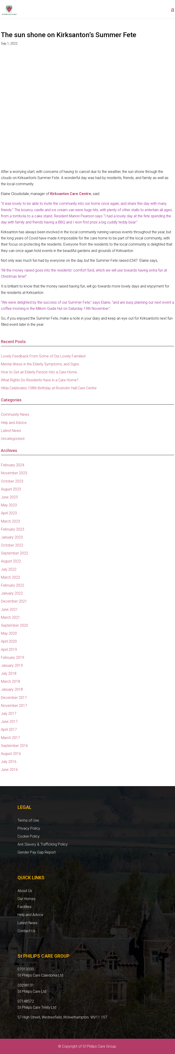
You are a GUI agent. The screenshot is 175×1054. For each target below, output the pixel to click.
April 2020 (9, 641)
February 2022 (12, 585)
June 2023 (9, 497)
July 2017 (8, 713)
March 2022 (10, 577)
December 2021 (14, 601)
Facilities (24, 907)
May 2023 (9, 505)
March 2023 (10, 521)
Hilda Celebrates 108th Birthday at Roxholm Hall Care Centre (49, 388)
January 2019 (12, 665)
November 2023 (14, 473)
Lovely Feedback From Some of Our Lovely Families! (43, 356)
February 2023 (12, 529)
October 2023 (12, 481)
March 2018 (10, 681)
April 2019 (9, 649)
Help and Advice (14, 423)
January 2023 (12, 537)
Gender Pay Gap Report (37, 852)
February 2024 (12, 465)
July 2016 (8, 761)
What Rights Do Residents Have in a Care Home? (39, 380)
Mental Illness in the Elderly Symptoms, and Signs (40, 364)
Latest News (11, 430)
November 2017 (14, 705)
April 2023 (9, 513)
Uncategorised (12, 438)
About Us (25, 891)
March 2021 (10, 617)
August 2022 (11, 561)
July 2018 (8, 673)
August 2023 (11, 489)
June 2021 (9, 609)
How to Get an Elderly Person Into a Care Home (39, 372)
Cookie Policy (29, 836)
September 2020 (14, 625)
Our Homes (27, 899)
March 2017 (10, 738)
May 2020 (9, 633)
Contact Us (26, 931)
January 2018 (12, 689)
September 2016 (14, 746)
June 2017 (9, 721)
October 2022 (12, 545)
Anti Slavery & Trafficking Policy (43, 844)
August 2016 (11, 753)
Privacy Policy (29, 828)
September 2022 (14, 553)
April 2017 (9, 729)
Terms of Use (28, 820)
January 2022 (12, 593)
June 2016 (9, 769)
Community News (15, 414)
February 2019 (12, 657)
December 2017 (14, 697)
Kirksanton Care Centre (70, 194)
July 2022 (8, 569)
